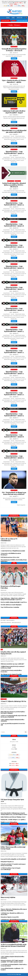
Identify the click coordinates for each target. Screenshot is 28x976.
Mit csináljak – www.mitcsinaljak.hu (7, 620)
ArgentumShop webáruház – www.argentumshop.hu (11, 622)
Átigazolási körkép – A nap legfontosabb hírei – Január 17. (14, 457)
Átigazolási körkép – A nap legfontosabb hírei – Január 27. (14, 246)
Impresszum (19, 17)
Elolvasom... (14, 58)
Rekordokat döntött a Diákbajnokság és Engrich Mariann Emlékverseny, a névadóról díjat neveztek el (14, 813)
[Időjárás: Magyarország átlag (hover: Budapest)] (14, 6)
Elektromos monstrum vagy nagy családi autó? (12, 664)
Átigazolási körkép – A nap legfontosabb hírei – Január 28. (14, 225)
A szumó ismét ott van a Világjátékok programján (13, 551)
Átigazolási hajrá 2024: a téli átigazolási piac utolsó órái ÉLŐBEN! (14, 131)
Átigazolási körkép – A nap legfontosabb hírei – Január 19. (14, 415)
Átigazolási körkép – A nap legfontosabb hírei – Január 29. (14, 204)
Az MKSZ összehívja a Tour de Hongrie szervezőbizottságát (10, 868)
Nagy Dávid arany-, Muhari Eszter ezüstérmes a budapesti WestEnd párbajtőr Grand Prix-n (13, 598)
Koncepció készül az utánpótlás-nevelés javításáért (13, 859)
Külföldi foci (14, 46)
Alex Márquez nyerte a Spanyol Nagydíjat (11, 674)
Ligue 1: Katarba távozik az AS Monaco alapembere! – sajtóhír (14, 81)
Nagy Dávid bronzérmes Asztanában (10, 607)
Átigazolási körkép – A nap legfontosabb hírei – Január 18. (14, 436)
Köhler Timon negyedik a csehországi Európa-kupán (13, 848)
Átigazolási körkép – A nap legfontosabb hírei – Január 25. (14, 288)
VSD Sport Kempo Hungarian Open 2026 (12, 800)
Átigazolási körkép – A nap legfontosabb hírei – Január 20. (14, 393)
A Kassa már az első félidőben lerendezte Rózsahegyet (11, 554)
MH (1, 649)
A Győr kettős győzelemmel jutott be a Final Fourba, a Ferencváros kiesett (14, 965)
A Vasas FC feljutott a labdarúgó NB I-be (13, 701)
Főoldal (7, 17)
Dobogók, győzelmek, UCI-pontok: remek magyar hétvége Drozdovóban (13, 864)
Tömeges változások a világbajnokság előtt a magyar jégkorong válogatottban (14, 909)
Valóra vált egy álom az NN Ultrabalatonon (9, 539)
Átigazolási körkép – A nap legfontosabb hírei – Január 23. (14, 330)
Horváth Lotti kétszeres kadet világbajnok (11, 604)
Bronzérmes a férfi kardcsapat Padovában (10, 587)
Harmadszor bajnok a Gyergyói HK (10, 917)
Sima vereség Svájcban (8, 897)
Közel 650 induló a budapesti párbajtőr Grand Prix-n (14, 602)
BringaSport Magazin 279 (7, 861)
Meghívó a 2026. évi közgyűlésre (9, 822)
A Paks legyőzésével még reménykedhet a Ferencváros (11, 671)
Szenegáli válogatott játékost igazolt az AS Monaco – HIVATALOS (14, 49)
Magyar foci (17, 181)
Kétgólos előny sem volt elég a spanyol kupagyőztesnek (13, 653)
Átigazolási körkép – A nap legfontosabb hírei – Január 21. (14, 372)
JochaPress (3, 699)
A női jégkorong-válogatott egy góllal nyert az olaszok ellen (12, 913)
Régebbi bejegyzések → (21, 505)
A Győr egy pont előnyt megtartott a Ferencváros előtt (13, 724)
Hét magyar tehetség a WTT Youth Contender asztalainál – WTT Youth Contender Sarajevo (12, 961)
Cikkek (13, 17)
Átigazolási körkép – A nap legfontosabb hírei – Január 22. (14, 351)
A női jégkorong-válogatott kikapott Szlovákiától (13, 919)
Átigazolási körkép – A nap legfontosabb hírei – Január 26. (14, 267)
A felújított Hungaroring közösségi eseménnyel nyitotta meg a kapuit (12, 667)
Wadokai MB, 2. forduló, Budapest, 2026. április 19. (13, 819)
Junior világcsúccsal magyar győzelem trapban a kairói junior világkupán (13, 712)
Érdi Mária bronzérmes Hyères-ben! (10, 557)
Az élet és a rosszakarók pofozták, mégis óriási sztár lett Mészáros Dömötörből (14, 716)
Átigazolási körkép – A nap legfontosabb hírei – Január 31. (14, 152)
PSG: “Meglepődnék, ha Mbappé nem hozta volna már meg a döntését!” (14, 493)
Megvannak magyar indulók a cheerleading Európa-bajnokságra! (14, 560)
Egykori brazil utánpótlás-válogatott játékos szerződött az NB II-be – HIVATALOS (14, 185)
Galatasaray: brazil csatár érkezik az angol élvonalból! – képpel (14, 112)
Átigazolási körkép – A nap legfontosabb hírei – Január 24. (14, 309)
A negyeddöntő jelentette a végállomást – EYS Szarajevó (12, 969)
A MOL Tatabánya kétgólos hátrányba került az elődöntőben (12, 720)
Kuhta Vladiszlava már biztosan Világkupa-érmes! (13, 817)
